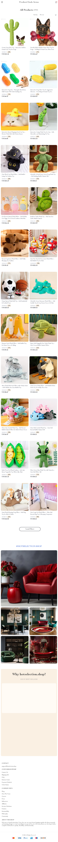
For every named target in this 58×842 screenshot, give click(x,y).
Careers (4, 796)
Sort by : (36, 14)
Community (5, 816)
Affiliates (4, 804)
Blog (3, 791)
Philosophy (5, 814)
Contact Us (5, 772)
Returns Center (6, 780)
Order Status (5, 785)
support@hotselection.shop (9, 766)
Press (3, 799)
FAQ (3, 777)
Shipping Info (5, 775)
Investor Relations (7, 806)
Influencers (5, 801)
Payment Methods (7, 782)
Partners (4, 809)
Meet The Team (6, 794)
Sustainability (5, 811)
